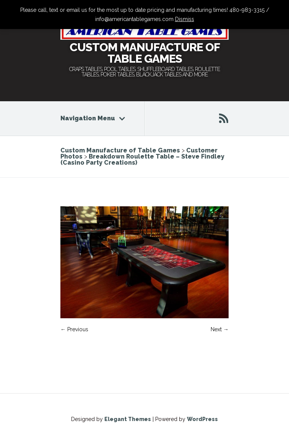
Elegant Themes (127, 419)
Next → (220, 329)
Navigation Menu (92, 118)
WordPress (202, 419)
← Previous (74, 329)
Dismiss (184, 19)
